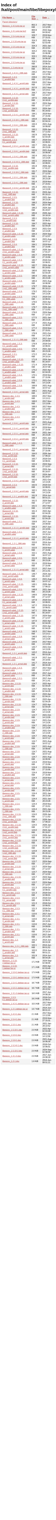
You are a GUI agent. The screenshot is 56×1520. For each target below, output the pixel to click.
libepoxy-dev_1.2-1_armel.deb (10, 956)
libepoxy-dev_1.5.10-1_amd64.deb (11, 690)
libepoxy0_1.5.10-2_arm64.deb (10, 104)
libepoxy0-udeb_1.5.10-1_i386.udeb (13, 303)
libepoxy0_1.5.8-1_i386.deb (14, 125)
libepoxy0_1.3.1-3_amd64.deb (9, 355)
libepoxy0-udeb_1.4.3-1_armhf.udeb (12, 643)
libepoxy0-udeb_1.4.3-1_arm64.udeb (12, 632)
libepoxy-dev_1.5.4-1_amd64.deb (11, 773)
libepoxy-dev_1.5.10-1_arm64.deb (11, 700)
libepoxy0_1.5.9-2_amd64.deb (9, 230)
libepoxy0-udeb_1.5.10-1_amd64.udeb (13, 371)
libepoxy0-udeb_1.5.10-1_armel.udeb (13, 622)
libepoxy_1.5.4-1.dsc (11, 1019)
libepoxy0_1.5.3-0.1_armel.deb (9, 486)
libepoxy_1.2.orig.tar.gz (12, 68)
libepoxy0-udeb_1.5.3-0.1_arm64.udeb (12, 261)
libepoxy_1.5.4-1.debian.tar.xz (15, 983)
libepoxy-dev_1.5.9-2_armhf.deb (11, 721)
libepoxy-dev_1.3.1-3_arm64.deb (11, 920)
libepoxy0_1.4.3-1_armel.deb (15, 94)
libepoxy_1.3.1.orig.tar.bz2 (14, 31)
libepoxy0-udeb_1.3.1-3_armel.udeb (12, 679)
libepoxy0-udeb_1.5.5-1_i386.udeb (12, 318)
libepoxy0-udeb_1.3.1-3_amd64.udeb (12, 533)
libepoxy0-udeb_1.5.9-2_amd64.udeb (12, 381)
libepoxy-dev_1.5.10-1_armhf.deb (11, 684)
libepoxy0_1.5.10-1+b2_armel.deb (10, 470)
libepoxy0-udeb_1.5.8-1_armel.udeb (12, 554)
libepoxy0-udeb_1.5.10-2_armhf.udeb (13, 617)
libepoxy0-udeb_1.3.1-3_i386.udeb (12, 523)
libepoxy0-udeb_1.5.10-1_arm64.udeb (13, 272)
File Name (7, 18)
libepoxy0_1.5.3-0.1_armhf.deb (9, 460)
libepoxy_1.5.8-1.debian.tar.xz (15, 978)
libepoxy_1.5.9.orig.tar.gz (13, 52)
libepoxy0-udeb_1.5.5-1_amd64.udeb (12, 350)
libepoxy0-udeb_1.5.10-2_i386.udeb (13, 313)
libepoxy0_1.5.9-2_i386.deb (14, 157)
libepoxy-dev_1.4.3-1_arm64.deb (11, 397)
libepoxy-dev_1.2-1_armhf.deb (10, 941)
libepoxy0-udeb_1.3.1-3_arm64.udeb (12, 658)
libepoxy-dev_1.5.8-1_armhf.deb (11, 737)
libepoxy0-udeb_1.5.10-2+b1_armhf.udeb (13, 585)
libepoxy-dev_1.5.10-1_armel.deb (11, 705)
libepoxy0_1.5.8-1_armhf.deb (15, 423)
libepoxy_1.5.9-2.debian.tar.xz (15, 972)
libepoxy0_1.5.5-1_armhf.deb (15, 439)
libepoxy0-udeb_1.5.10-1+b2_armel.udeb (13, 611)
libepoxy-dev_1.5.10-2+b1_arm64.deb (11, 836)
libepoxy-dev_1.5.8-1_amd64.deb (11, 742)
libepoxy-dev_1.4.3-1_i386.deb (11, 413)
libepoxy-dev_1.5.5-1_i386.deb (11, 810)
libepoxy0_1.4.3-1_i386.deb (14, 73)
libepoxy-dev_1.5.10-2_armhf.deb (11, 883)
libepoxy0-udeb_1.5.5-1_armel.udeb (12, 559)
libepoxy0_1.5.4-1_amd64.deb (9, 245)
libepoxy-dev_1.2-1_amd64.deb (10, 951)
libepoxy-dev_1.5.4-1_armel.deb (11, 779)
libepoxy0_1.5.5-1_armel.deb (15, 434)
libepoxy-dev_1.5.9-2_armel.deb (11, 711)
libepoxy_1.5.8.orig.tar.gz (13, 57)
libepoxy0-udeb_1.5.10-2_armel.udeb (13, 596)
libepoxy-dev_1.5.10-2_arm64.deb (11, 862)
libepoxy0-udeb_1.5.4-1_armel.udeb (12, 564)
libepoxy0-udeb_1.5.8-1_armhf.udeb (12, 580)
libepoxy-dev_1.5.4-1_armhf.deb (11, 763)
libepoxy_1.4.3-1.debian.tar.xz (15, 1004)
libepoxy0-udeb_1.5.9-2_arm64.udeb (12, 292)
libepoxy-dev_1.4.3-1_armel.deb (11, 418)
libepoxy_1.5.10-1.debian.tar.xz (9, 967)
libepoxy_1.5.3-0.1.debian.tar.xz (9, 998)
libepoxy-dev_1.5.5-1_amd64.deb (11, 794)
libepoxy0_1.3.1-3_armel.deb (15, 570)
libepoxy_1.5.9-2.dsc (11, 1035)
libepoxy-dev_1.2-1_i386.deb (15, 946)
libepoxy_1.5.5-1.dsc (11, 1025)
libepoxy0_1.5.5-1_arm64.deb (15, 146)
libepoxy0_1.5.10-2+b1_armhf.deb (10, 454)
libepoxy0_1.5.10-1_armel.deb (10, 512)
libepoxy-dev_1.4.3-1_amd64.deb (11, 407)
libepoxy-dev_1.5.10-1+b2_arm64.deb (11, 841)
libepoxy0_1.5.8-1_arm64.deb (15, 151)
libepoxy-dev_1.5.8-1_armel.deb (11, 753)
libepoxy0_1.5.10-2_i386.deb (15, 172)
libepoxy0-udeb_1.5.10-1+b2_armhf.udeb (13, 575)
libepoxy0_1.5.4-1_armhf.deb (15, 428)
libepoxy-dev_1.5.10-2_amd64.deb (11, 878)
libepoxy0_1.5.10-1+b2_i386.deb (10, 193)
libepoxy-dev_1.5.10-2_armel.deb (11, 868)
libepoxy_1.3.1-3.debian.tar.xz (15, 993)
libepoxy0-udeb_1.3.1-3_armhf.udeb (12, 674)
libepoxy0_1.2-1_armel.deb (14, 664)
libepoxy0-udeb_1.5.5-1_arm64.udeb (12, 277)
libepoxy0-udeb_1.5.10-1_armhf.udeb (13, 627)
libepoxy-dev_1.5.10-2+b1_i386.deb (11, 815)
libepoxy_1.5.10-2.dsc (12, 1051)
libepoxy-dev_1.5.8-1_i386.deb (11, 747)
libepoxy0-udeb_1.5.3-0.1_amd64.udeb (12, 345)
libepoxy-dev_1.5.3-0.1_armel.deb (11, 899)
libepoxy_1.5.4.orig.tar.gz (13, 36)
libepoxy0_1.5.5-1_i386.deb (14, 177)
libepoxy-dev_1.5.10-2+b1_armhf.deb (11, 820)
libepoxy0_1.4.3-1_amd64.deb (9, 78)
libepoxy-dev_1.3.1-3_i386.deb (11, 925)
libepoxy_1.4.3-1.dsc (11, 1014)
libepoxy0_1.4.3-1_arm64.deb (15, 89)
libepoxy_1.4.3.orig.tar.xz (13, 26)
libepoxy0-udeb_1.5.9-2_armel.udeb (12, 638)
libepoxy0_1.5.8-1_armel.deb (15, 392)
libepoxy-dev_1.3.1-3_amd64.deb (11, 930)
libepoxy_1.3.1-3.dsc (11, 1056)
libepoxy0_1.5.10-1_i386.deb (15, 120)
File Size (34, 17)
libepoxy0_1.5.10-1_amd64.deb (10, 224)
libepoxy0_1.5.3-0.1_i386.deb (15, 162)
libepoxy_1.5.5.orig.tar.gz (13, 47)
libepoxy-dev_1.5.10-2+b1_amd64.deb (11, 826)
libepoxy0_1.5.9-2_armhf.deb (15, 491)
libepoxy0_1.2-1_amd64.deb (15, 496)
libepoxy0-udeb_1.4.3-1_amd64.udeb (12, 507)
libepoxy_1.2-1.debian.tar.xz (15, 1009)
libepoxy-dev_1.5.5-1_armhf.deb (11, 800)
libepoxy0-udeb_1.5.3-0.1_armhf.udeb (12, 606)
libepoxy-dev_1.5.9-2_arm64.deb (11, 716)
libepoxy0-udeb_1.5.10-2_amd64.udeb (13, 366)
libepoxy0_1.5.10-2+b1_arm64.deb (10, 99)
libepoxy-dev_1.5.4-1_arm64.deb (11, 768)
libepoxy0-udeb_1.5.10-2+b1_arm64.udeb (13, 214)
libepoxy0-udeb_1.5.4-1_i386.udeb (12, 329)
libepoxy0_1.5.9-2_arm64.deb (15, 188)
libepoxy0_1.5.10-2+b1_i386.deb (10, 130)
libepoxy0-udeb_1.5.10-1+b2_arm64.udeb (13, 266)
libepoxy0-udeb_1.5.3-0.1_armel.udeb (12, 601)
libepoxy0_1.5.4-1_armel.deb (15, 449)
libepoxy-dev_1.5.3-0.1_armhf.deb (11, 894)
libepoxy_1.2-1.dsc (10, 1061)
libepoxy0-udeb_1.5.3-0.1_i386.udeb (12, 298)
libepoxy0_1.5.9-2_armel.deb (15, 481)
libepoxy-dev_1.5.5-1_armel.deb (11, 784)
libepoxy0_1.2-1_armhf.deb (14, 653)
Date (44, 18)
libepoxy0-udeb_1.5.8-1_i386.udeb (12, 324)
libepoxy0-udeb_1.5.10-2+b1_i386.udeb (13, 308)
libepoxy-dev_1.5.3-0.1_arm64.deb (11, 904)
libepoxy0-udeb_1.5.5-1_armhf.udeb (12, 590)
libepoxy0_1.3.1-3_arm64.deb (15, 528)
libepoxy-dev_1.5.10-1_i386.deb (11, 695)
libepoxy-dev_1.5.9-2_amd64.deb (11, 726)
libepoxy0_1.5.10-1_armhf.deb (10, 517)
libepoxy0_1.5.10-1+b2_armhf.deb (10, 475)
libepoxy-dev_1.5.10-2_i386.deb (11, 873)
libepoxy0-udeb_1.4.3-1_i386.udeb (12, 444)
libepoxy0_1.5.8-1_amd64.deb (9, 240)
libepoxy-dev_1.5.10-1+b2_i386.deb (11, 852)
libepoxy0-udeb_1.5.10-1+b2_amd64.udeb (13, 360)
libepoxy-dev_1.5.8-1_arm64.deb (11, 758)
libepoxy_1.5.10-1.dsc (12, 1030)
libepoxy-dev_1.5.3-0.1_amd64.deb (11, 889)
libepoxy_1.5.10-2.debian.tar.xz (9, 962)
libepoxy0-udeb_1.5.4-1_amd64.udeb (12, 376)
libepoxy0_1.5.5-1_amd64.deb (9, 198)
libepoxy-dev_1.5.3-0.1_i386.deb (11, 909)
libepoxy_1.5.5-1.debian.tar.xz (15, 988)
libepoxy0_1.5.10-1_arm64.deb (10, 136)
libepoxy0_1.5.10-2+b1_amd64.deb (10, 167)
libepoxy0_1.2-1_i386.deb (14, 543)
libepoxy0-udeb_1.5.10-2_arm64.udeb (13, 235)
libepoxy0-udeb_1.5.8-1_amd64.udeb (12, 387)
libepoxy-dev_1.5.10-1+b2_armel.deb (11, 857)
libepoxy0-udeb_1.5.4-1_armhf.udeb (12, 549)
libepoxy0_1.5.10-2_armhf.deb (10, 502)
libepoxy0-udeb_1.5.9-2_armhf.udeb (12, 648)
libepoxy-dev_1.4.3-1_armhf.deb (11, 402)
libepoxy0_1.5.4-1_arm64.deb (15, 115)
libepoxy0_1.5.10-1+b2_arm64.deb (10, 109)
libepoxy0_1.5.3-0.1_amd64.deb (9, 219)
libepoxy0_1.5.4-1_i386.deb (14, 183)
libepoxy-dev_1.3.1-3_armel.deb (11, 915)
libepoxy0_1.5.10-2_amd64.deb (10, 203)
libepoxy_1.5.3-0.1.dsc (12, 1045)
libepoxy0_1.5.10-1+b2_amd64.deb (10, 209)
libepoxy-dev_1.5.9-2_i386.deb (11, 732)
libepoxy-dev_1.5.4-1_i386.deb (11, 805)
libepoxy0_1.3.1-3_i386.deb (14, 340)
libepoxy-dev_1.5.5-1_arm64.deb (11, 789)
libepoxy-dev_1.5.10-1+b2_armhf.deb (11, 831)
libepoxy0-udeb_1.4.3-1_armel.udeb (12, 669)
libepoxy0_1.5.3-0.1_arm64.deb (9, 141)
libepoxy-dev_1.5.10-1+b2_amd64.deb (11, 847)
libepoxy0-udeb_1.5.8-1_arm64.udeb (12, 282)
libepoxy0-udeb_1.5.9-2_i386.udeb (12, 334)
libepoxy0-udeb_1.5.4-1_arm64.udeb (12, 256)
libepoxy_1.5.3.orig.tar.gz (13, 62)
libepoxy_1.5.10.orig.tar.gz (14, 41)
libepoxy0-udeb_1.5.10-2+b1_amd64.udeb (13, 251)
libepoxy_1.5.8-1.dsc (11, 1040)
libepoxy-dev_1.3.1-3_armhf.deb (11, 935)
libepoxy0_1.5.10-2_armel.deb (10, 465)
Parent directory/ (9, 22)
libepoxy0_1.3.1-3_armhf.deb (15, 538)
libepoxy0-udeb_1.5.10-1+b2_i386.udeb (13, 287)
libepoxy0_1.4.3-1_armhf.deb (15, 83)
